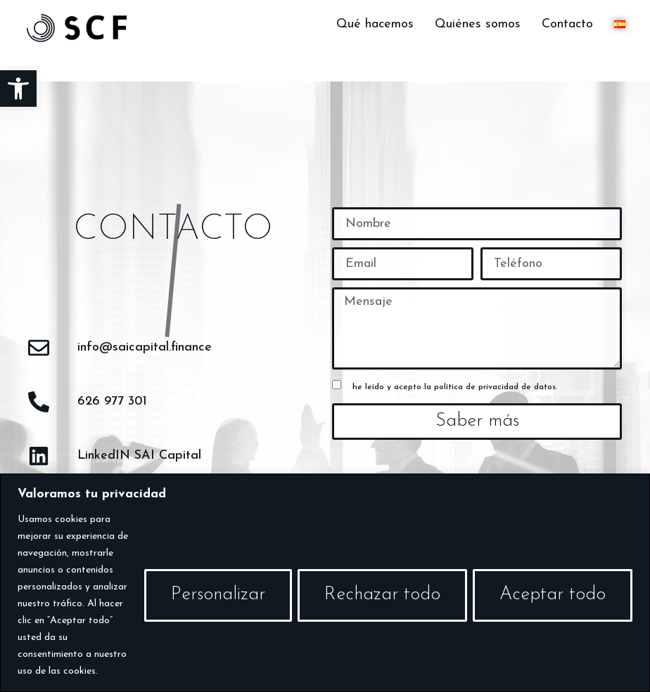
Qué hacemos (375, 24)
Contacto (567, 24)
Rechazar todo (382, 594)
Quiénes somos (478, 24)
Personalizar (218, 594)
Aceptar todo (552, 594)
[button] (18, 88)
